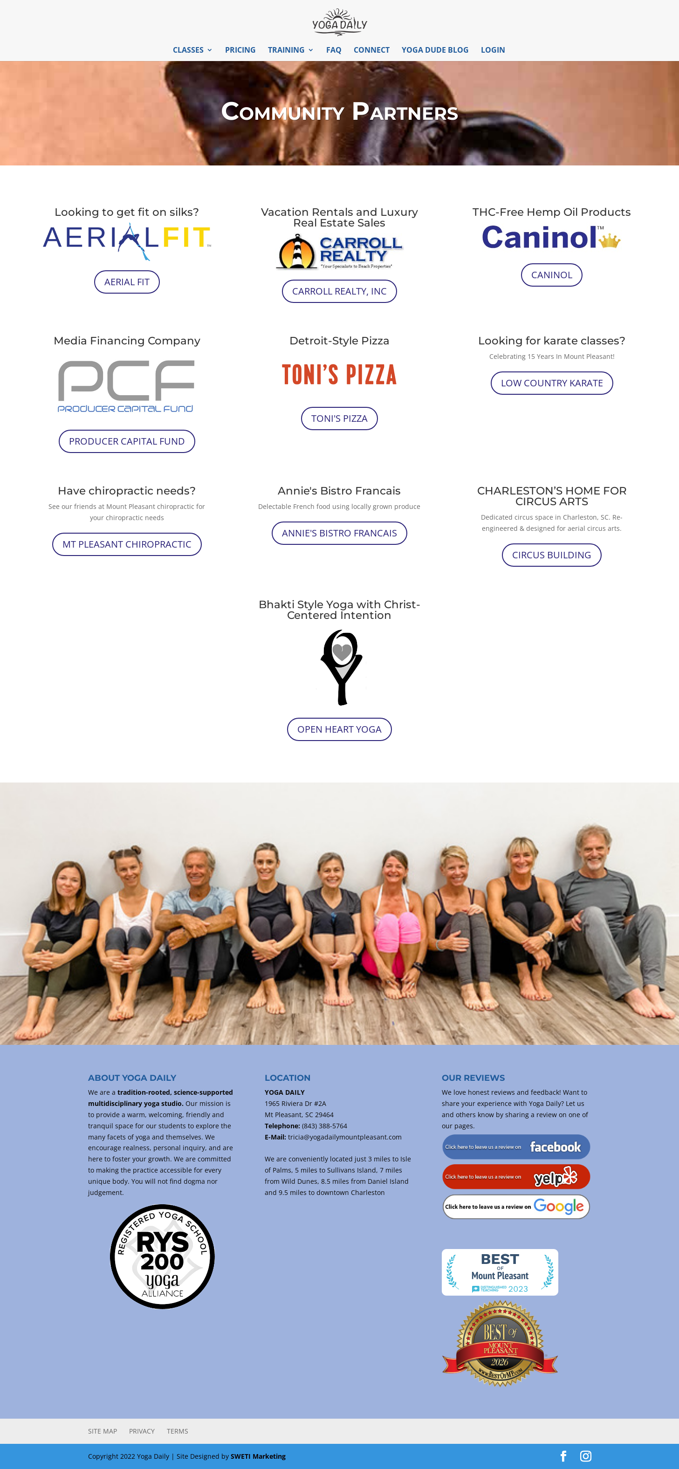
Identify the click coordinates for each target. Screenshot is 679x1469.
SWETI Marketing (258, 1456)
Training (286, 51)
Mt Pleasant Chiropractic (127, 544)
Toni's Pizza (339, 418)
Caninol (551, 274)
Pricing (240, 51)
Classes (188, 51)
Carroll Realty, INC (339, 291)
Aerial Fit (127, 281)
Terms (177, 1431)
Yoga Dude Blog (435, 51)
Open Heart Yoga (339, 729)
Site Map (102, 1431)
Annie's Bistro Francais (339, 533)
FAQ (334, 51)
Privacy (142, 1431)
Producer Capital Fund (127, 441)
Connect (372, 51)
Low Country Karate (552, 383)
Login (493, 51)
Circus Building (551, 555)
